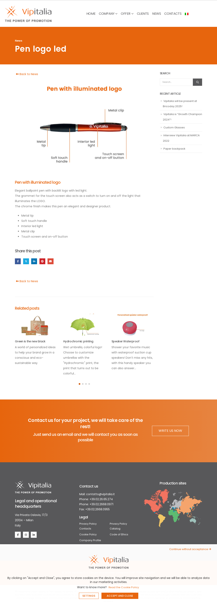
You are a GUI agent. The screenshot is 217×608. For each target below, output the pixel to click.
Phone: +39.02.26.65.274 (96, 499)
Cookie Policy (88, 534)
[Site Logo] (28, 14)
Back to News (26, 74)
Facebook (18, 261)
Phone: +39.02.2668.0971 (96, 504)
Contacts (172, 13)
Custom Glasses (174, 127)
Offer (125, 13)
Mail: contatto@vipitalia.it (97, 494)
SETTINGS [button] (88, 596)
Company (106, 13)
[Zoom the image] (33, 483)
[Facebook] (18, 535)
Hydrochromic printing (78, 341)
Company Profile (90, 540)
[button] (79, 384)
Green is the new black (30, 341)
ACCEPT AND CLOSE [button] (120, 596)
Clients (143, 13)
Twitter (26, 261)
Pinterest (42, 261)
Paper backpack (174, 149)
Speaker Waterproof (125, 341)
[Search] (197, 82)
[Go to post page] (36, 324)
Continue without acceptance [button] (190, 549)
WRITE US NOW (170, 430)
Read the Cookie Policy (123, 587)
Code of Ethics (119, 534)
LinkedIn (34, 261)
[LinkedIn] (34, 535)
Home (90, 13)
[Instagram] (26, 535)
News (156, 13)
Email (50, 261)
